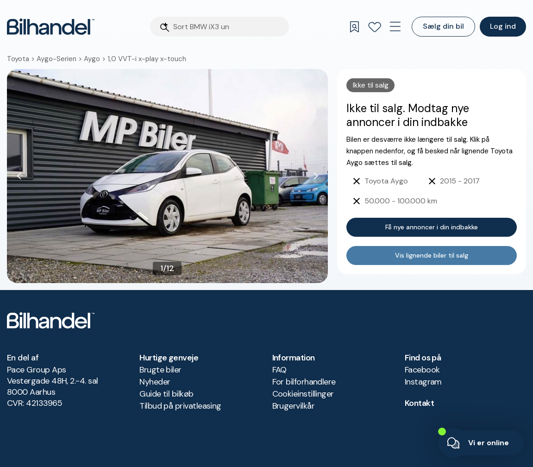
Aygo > (95, 58)
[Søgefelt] (228, 26)
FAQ (279, 370)
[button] (167, 176)
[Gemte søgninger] (354, 27)
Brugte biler (160, 370)
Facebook (422, 370)
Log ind (503, 26)
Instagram (423, 382)
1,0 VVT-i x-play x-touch (146, 58)
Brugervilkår (293, 406)
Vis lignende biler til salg (431, 255)
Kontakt (419, 403)
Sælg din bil (443, 26)
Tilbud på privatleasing (180, 406)
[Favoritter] (374, 27)
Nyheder (154, 382)
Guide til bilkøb (166, 394)
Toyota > (22, 58)
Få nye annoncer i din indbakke (431, 227)
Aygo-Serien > (60, 58)
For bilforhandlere (304, 382)
